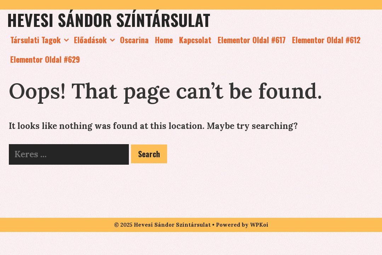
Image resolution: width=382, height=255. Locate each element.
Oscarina (134, 39)
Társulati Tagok (40, 40)
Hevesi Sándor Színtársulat (108, 20)
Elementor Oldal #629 (45, 59)
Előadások (95, 40)
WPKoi (259, 224)
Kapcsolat (195, 39)
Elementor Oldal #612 (326, 39)
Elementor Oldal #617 (252, 39)
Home (164, 39)
